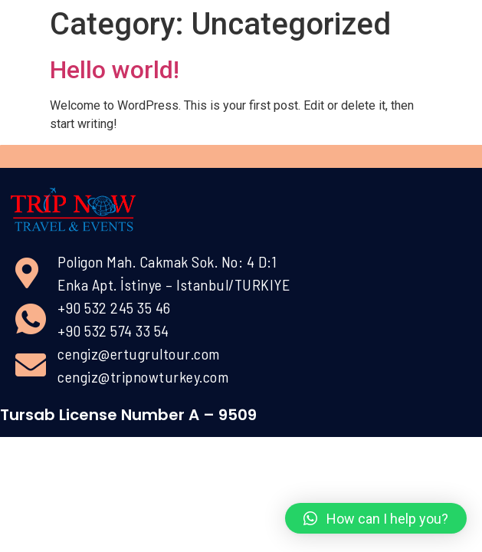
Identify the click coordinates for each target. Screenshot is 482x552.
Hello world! (114, 69)
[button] (376, 518)
